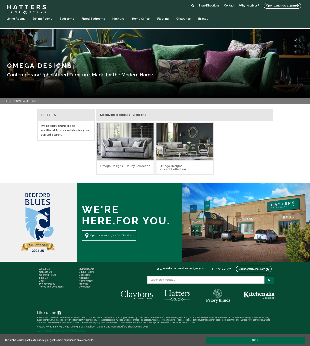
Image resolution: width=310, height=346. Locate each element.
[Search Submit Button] (269, 280)
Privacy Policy (47, 283)
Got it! (255, 340)
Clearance (183, 18)
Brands (203, 18)
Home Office (141, 18)
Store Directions (209, 5)
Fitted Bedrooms (93, 18)
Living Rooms (16, 18)
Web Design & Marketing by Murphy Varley (61, 331)
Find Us (43, 277)
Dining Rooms (42, 18)
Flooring (163, 18)
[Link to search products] (192, 5)
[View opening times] (282, 6)
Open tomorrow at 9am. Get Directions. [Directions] (109, 235)
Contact (229, 5)
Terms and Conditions (51, 286)
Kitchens (118, 18)
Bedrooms (67, 18)
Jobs (42, 280)
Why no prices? (249, 5)
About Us (44, 269)
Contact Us (45, 272)
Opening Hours (47, 275)
